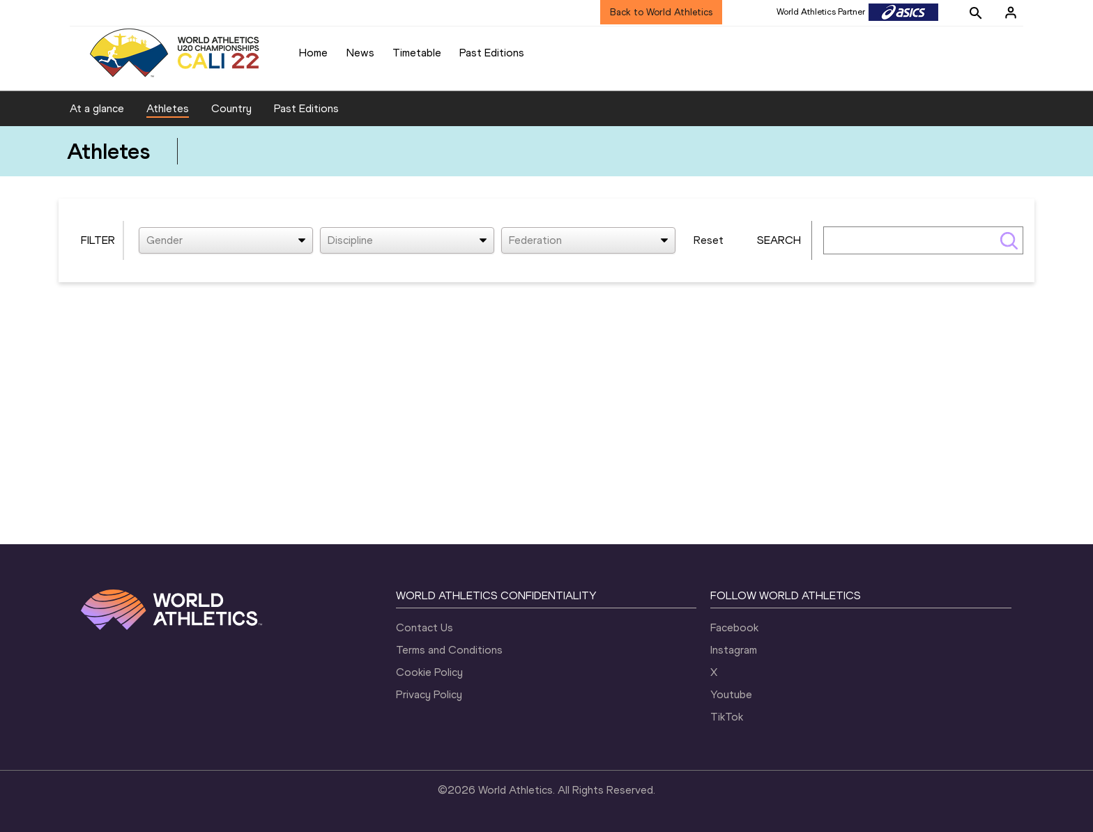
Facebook (734, 627)
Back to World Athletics (661, 12)
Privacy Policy (429, 694)
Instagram (733, 649)
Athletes (167, 108)
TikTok (726, 716)
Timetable (416, 52)
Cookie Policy (429, 672)
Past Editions (491, 52)
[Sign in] (1010, 12)
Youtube (731, 694)
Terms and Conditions (449, 649)
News (360, 52)
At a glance (97, 108)
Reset (709, 240)
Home (313, 52)
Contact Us (424, 627)
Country (231, 108)
